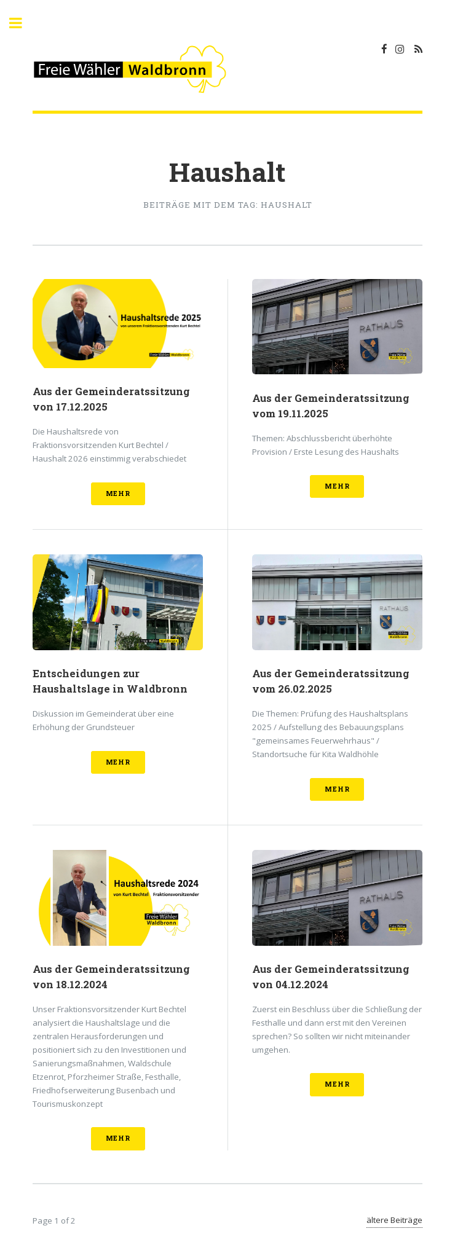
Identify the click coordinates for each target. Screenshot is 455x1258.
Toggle (22, 23)
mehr (118, 493)
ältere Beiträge (394, 1219)
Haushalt (227, 171)
